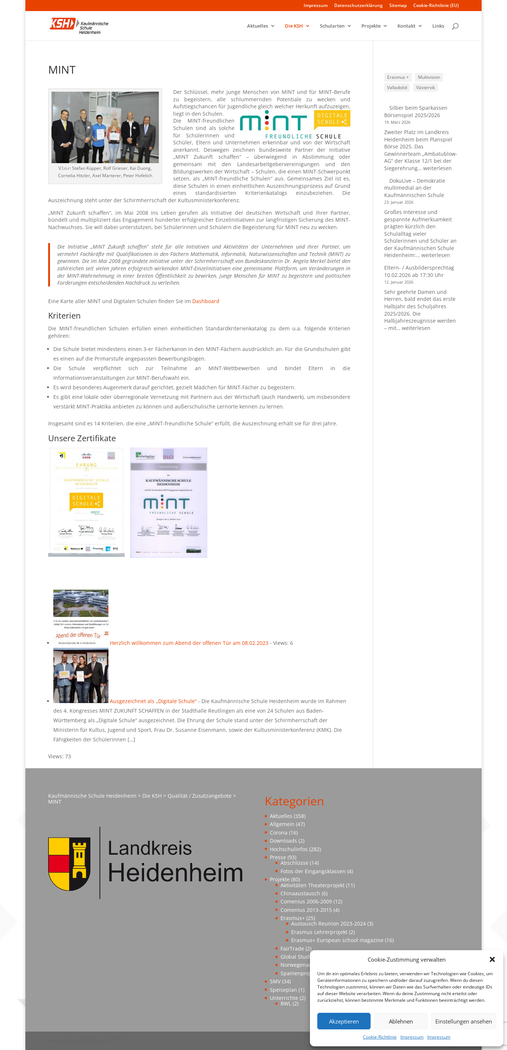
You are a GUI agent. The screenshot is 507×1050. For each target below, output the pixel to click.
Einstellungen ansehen (463, 1021)
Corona (279, 832)
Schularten (332, 26)
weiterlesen (437, 168)
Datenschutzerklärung (358, 5)
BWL (286, 1003)
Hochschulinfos (289, 849)
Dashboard (205, 301)
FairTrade (292, 948)
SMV (275, 981)
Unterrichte (284, 997)
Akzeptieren (344, 1021)
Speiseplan (283, 989)
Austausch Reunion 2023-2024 (328, 923)
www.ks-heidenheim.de (78, 1040)
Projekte (371, 26)
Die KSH (294, 26)
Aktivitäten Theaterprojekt (312, 885)
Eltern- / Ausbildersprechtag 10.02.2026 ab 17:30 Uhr (419, 271)
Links (438, 26)
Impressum (412, 1037)
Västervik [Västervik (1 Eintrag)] (425, 87)
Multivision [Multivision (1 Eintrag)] (429, 77)
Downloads (283, 840)
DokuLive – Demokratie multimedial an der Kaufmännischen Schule (414, 188)
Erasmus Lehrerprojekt (319, 931)
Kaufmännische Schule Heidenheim (92, 795)
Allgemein (282, 824)
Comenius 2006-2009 (306, 901)
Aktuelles (257, 26)
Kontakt (406, 26)
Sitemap (398, 5)
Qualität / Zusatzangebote (200, 795)
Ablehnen (401, 1021)
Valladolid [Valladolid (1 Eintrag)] (397, 87)
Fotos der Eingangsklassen (313, 871)
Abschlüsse (294, 862)
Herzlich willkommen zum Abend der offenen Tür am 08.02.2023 (189, 642)
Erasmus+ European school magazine (337, 940)
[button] (492, 959)
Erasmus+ (293, 917)
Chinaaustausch (300, 893)
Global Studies (298, 956)
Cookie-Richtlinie (380, 1037)
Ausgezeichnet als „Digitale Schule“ (153, 701)
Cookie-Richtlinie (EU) (436, 5)
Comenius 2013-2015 (306, 909)
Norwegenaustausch (306, 964)
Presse (278, 857)
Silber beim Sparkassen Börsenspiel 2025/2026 (415, 111)
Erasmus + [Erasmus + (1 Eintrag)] (398, 77)
